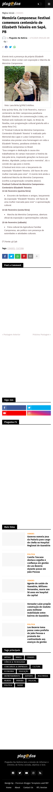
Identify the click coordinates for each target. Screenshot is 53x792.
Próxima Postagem (41, 334)
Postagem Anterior (12, 334)
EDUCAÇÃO (23, 671)
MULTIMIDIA (43, 676)
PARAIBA (19, 680)
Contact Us (28, 787)
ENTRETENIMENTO (12, 676)
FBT (46, 783)
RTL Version (42, 787)
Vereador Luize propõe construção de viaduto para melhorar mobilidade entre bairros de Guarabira (39, 610)
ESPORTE (29, 676)
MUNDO (7, 680)
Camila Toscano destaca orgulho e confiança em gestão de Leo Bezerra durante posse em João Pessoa (38, 564)
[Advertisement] (26, 366)
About (17, 787)
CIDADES (19, 13)
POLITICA (8, 685)
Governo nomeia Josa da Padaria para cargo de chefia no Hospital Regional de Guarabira (38, 541)
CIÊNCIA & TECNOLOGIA (14, 662)
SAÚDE (20, 685)
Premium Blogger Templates (28, 783)
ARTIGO (7, 657)
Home (8, 787)
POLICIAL (32, 680)
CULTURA (20, 249)
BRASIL (19, 657)
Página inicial (8, 13)
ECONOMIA (9, 671)
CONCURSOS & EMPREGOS (16, 666)
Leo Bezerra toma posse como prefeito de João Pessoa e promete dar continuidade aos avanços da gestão (38, 634)
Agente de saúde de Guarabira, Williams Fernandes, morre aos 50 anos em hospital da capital (38, 589)
